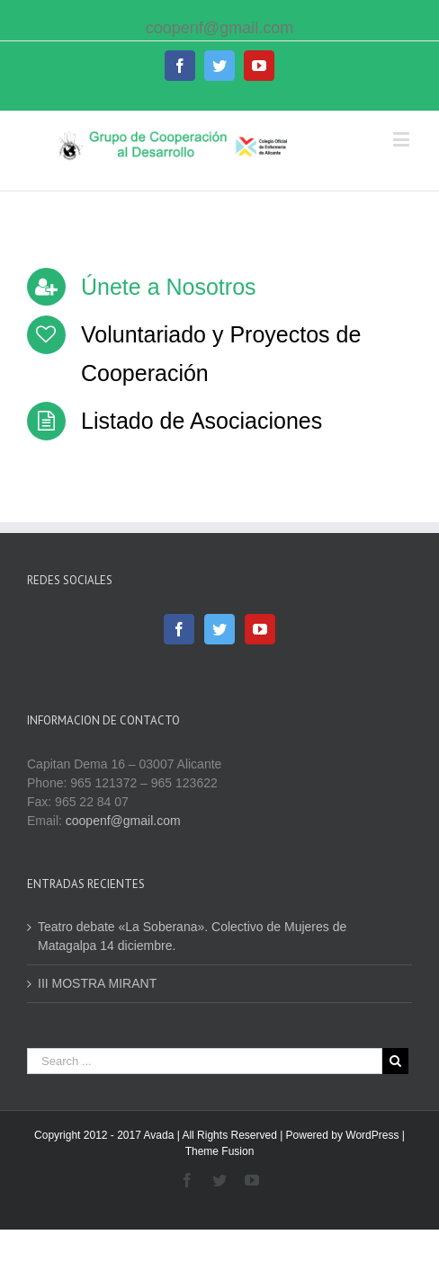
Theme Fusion (220, 1151)
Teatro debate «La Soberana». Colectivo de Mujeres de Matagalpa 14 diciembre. (192, 936)
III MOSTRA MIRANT (97, 983)
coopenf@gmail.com (219, 28)
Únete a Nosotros (168, 286)
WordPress (372, 1135)
